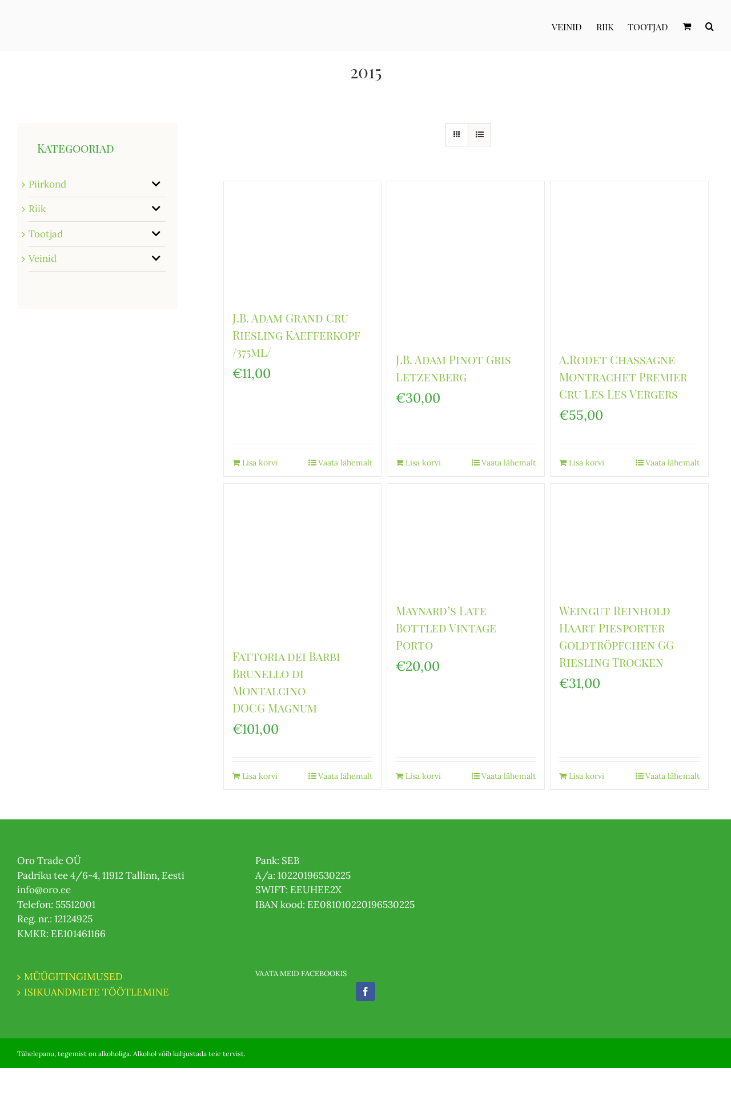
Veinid (43, 258)
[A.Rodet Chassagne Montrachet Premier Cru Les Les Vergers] (629, 260)
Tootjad (46, 234)
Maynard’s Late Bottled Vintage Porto (446, 627)
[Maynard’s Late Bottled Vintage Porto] (466, 537)
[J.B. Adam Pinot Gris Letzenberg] (466, 260)
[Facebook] (365, 991)
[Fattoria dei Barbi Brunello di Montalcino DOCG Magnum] (302, 560)
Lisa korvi (260, 462)
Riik (37, 208)
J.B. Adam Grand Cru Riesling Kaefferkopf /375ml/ (296, 335)
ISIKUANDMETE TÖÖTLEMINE (96, 992)
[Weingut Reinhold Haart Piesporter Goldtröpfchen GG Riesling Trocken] (629, 537)
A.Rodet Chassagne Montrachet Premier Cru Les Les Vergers (623, 376)
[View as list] (479, 135)
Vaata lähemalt (345, 462)
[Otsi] (709, 25)
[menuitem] (574, 25)
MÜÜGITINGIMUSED (73, 976)
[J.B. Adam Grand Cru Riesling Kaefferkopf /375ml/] (302, 239)
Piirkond (47, 184)
